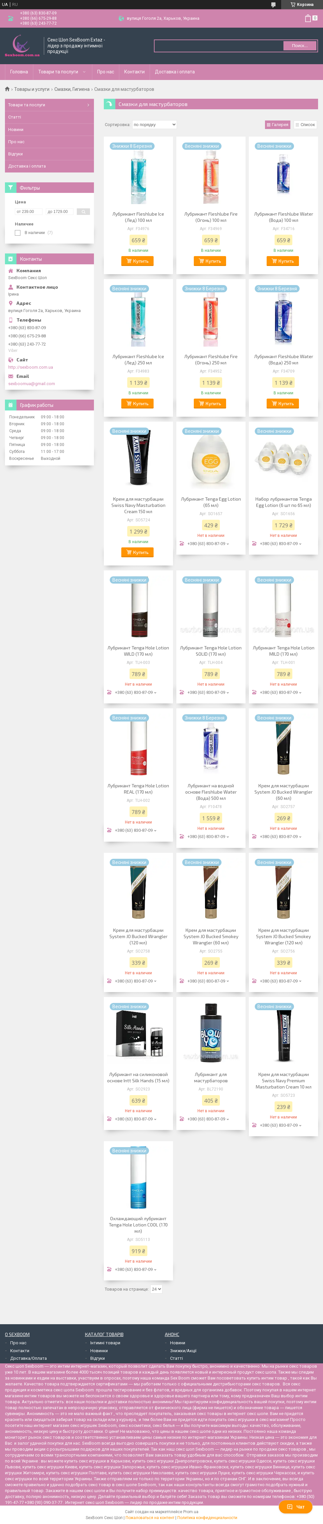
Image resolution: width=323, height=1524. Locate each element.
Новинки (99, 1350)
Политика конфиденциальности (207, 1517)
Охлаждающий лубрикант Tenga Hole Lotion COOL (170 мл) (138, 1225)
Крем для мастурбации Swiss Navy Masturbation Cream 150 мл (138, 505)
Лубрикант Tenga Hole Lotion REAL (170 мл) (138, 789)
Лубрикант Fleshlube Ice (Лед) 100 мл (138, 217)
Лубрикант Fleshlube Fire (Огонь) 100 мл (211, 217)
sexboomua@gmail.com (31, 383)
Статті (14, 117)
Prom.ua (190, 1512)
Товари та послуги (58, 71)
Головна (19, 71)
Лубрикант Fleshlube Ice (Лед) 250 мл (138, 359)
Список (308, 124)
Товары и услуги (31, 89)
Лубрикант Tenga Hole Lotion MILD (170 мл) (283, 651)
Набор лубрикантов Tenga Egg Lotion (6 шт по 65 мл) (283, 502)
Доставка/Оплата (28, 1358)
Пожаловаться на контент (150, 1517)
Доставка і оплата (175, 71)
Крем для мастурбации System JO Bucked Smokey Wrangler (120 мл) (283, 936)
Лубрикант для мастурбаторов (211, 1077)
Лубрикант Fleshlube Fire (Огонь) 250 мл (211, 359)
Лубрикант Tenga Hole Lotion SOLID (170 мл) (211, 651)
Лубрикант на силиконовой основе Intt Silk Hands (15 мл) (138, 1077)
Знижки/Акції (183, 1350)
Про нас (105, 71)
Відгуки (15, 153)
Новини (15, 129)
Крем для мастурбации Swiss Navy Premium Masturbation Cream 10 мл (283, 1080)
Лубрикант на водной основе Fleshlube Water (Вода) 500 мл (211, 792)
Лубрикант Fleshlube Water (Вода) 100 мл (283, 217)
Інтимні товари (105, 1342)
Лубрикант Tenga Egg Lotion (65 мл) (211, 502)
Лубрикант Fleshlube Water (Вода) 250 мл (283, 359)
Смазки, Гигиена (72, 89)
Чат (296, 1507)
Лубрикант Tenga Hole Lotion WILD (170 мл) (138, 651)
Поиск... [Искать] (300, 45)
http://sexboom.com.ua (30, 367)
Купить (141, 261)
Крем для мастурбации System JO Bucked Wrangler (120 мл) (138, 936)
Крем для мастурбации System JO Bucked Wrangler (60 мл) (283, 792)
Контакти (134, 71)
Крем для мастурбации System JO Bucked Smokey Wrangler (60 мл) (211, 936)
